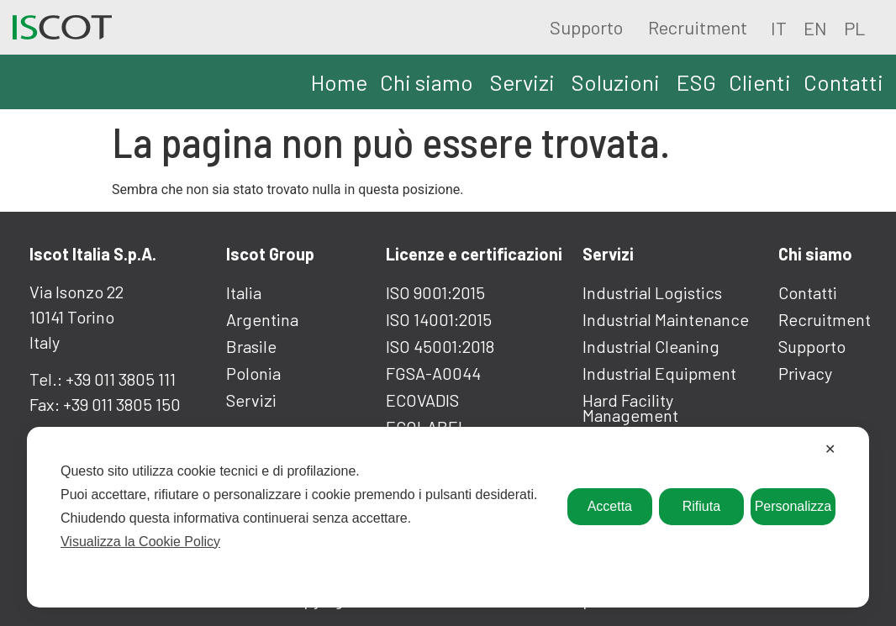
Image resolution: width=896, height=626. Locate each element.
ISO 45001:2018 (440, 346)
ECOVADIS (422, 400)
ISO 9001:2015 (435, 292)
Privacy (805, 373)
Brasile (251, 346)
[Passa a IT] (778, 27)
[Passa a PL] (854, 27)
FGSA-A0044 (433, 373)
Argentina (262, 319)
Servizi (251, 400)
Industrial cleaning (650, 346)
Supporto (586, 27)
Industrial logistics (652, 292)
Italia (243, 292)
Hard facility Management (630, 407)
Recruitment (697, 27)
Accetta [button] (610, 506)
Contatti (807, 292)
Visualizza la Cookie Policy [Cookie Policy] (140, 541)
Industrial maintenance (665, 319)
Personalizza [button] (793, 506)
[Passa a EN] (815, 27)
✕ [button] (830, 449)
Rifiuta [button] (701, 506)
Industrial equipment (659, 373)
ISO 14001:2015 (439, 319)
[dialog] (448, 517)
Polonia (253, 373)
